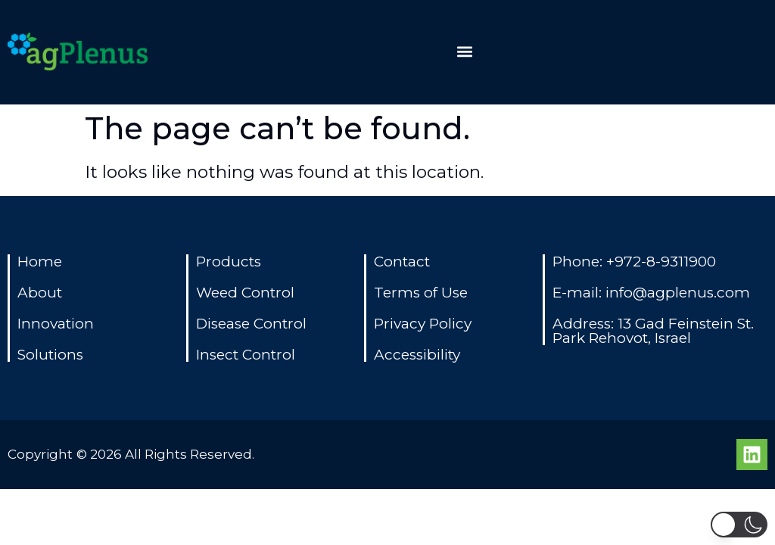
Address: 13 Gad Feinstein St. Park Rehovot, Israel (653, 330)
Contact (402, 261)
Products (228, 261)
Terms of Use (421, 292)
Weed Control (245, 292)
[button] (465, 51)
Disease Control (251, 323)
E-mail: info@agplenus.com (651, 292)
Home (39, 261)
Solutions (50, 354)
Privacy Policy (423, 323)
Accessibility (417, 354)
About (39, 292)
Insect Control (245, 354)
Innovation (55, 323)
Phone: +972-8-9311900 (634, 261)
